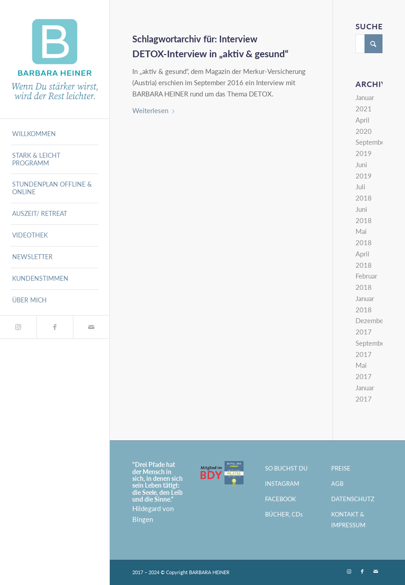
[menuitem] (54, 134)
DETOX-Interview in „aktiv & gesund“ (210, 53)
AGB (337, 483)
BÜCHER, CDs (284, 514)
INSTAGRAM (282, 483)
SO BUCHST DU (286, 468)
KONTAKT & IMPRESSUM (348, 520)
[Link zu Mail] (91, 326)
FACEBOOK (280, 499)
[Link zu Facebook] (54, 326)
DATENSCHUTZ (352, 499)
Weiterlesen (154, 110)
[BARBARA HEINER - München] (54, 59)
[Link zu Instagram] (18, 326)
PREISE (341, 468)
